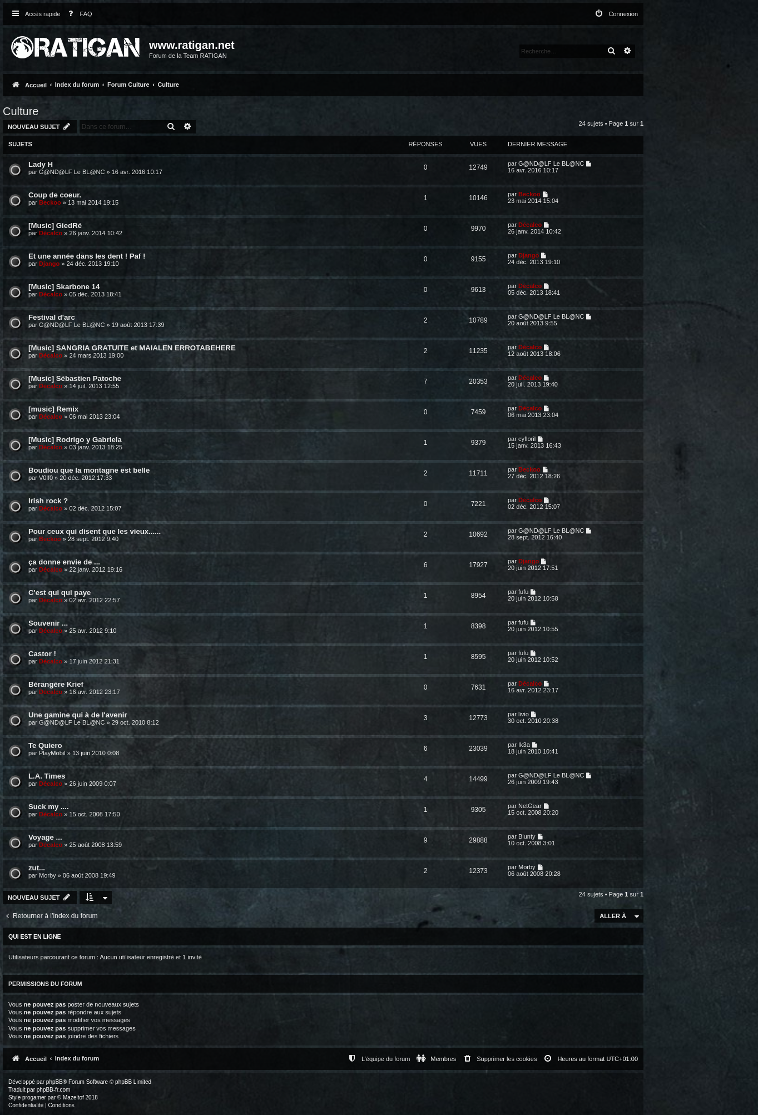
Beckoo (50, 202)
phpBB (54, 1082)
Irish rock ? (48, 501)
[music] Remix (53, 409)
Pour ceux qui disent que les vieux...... (94, 531)
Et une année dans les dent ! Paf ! (86, 256)
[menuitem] (77, 14)
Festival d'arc (51, 317)
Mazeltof (73, 1097)
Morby (47, 875)
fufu (523, 591)
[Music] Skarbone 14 (64, 287)
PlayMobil (52, 753)
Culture (20, 111)
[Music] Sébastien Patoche (74, 378)
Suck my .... (48, 806)
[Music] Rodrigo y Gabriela (75, 439)
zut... (36, 868)
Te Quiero (45, 745)
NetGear (530, 805)
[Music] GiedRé (55, 225)
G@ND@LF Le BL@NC (72, 172)
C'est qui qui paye (59, 592)
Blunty (527, 836)
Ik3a (524, 744)
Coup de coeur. (54, 195)
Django (49, 263)
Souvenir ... (48, 623)
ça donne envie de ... (64, 562)
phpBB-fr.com (54, 1090)
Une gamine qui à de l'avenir (77, 715)
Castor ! (42, 654)
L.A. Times (46, 776)
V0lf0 (46, 477)
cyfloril (527, 438)
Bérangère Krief (55, 684)
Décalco (50, 233)
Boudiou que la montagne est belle (89, 470)
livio (523, 714)
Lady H (40, 164)
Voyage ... (45, 837)
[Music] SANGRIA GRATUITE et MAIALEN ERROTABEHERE (132, 348)
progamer (34, 1097)
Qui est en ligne (34, 936)
